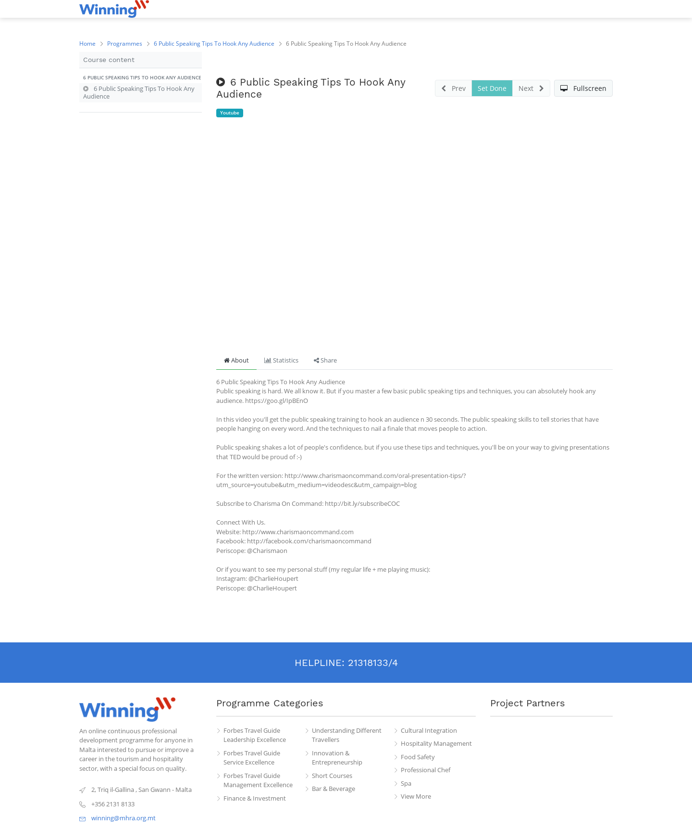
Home (87, 43)
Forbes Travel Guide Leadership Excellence (254, 735)
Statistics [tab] (281, 360)
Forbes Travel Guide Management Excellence (258, 780)
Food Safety (418, 756)
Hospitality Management (436, 743)
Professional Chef (425, 769)
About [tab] (236, 360)
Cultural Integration (429, 730)
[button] (140, 78)
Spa (406, 783)
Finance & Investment (254, 798)
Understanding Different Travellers (347, 735)
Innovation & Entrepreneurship (337, 758)
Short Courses (332, 775)
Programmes (124, 43)
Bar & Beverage (333, 788)
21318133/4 (373, 662)
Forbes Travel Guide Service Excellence (251, 758)
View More (416, 796)
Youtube (229, 113)
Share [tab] (325, 360)
